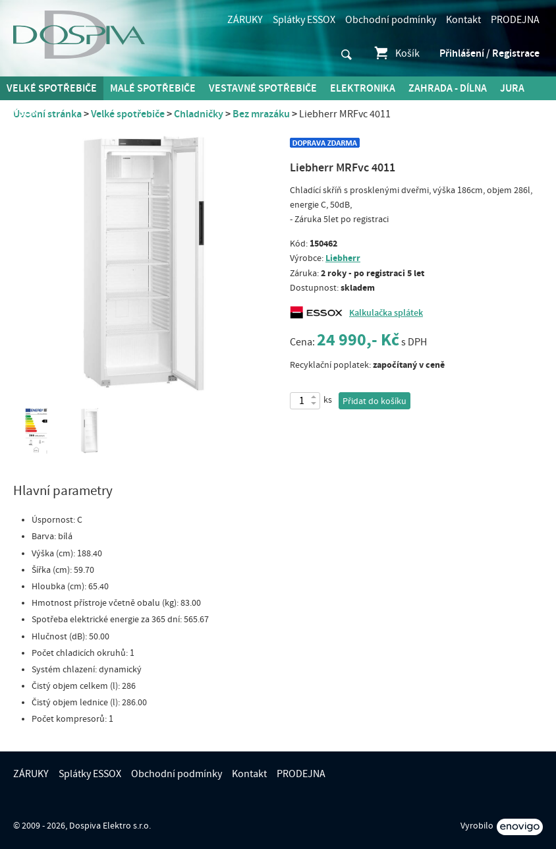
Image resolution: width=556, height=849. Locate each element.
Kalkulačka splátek (386, 313)
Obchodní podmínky (390, 20)
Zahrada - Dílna (447, 88)
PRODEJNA (515, 20)
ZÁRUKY (245, 20)
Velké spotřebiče (52, 88)
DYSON (22, 113)
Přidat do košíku (374, 401)
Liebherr (342, 258)
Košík (396, 53)
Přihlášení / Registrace (489, 53)
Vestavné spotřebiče (263, 88)
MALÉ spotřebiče (153, 88)
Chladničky (198, 114)
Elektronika (362, 88)
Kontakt (463, 20)
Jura (512, 88)
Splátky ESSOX (304, 20)
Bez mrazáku (261, 114)
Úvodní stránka (47, 114)
